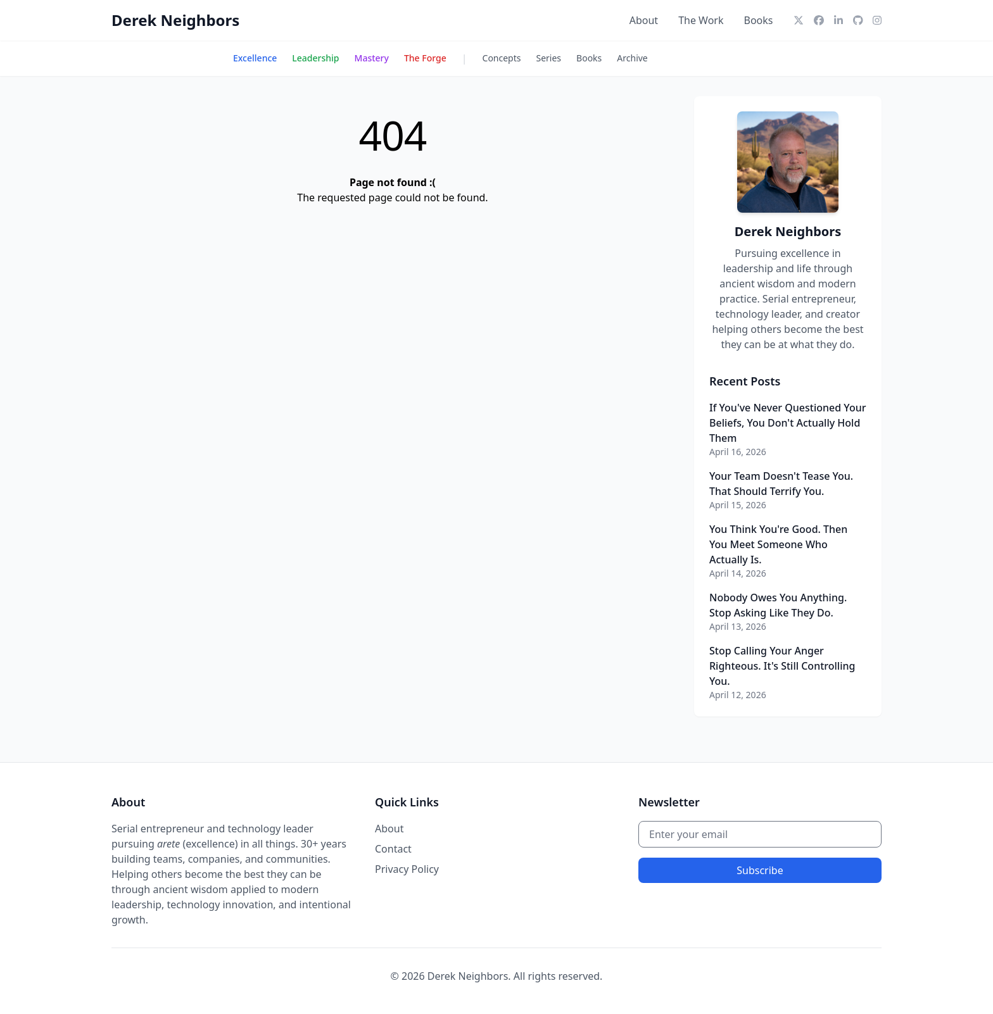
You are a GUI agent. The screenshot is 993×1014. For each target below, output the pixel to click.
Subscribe (760, 870)
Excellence (255, 58)
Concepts (502, 58)
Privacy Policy (407, 869)
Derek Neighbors (175, 19)
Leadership (315, 58)
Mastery (372, 58)
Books (758, 20)
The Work (700, 20)
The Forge (425, 58)
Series (549, 58)
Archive (632, 58)
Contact (393, 849)
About (643, 20)
